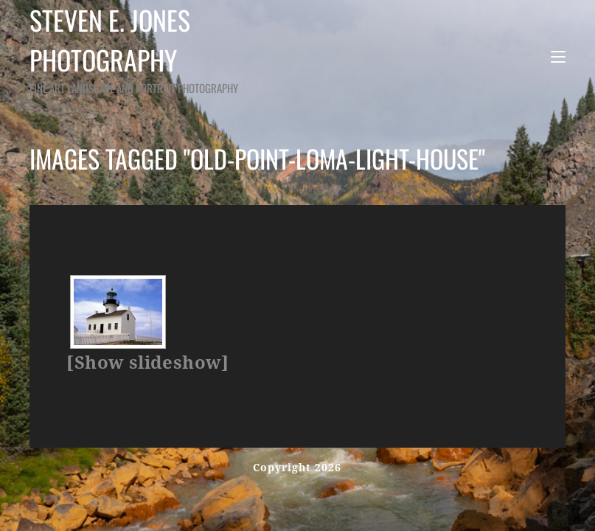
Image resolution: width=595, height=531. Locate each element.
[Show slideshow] (147, 363)
